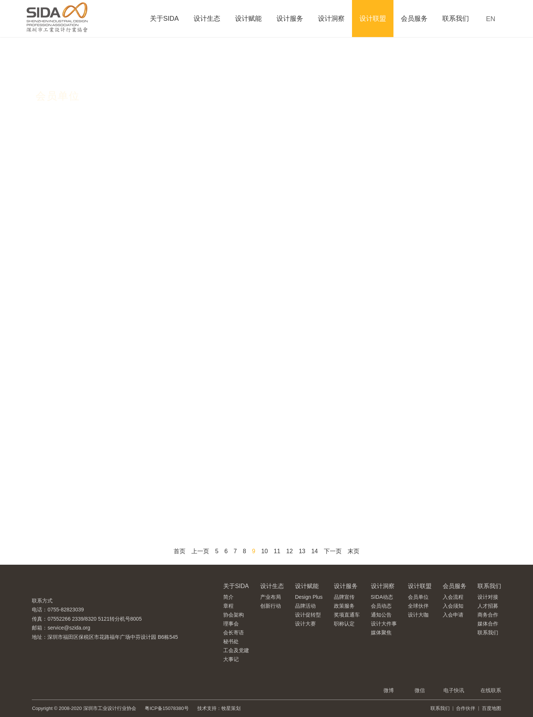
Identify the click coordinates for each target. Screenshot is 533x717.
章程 (228, 606)
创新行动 (270, 606)
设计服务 (289, 18)
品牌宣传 (344, 597)
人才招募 (487, 606)
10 (264, 551)
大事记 (231, 659)
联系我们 (455, 18)
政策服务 (344, 606)
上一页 (200, 551)
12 (289, 551)
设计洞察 (331, 18)
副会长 (124, 118)
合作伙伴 (465, 708)
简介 (228, 597)
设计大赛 (305, 624)
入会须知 (453, 606)
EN (490, 19)
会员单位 (418, 597)
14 (314, 551)
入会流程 (453, 597)
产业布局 (270, 597)
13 (302, 551)
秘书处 (231, 641)
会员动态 (381, 606)
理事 (163, 118)
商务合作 (487, 615)
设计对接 (487, 597)
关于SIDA (164, 18)
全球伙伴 (418, 606)
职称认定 (344, 624)
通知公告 (381, 615)
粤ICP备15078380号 (167, 708)
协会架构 (233, 615)
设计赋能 (248, 18)
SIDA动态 (382, 597)
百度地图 (491, 708)
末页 (353, 551)
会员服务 (414, 18)
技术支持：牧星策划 (219, 708)
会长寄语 (233, 632)
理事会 (231, 624)
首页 (179, 551)
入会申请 (453, 615)
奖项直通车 (347, 615)
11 (277, 551)
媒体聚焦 (381, 632)
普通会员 (205, 118)
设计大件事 (384, 624)
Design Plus (309, 597)
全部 (49, 118)
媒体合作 (487, 624)
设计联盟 (372, 18)
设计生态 (207, 18)
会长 (85, 118)
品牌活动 (305, 606)
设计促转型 (308, 615)
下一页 (333, 551)
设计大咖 (418, 615)
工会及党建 (236, 650)
